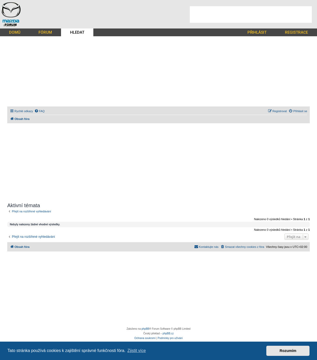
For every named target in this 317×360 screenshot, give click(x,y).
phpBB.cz (168, 333)
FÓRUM (45, 32)
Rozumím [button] (288, 351)
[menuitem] (39, 111)
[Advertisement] (250, 14)
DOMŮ (14, 32)
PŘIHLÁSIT (257, 32)
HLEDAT (77, 32)
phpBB (145, 328)
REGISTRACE (296, 32)
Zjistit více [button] (136, 350)
